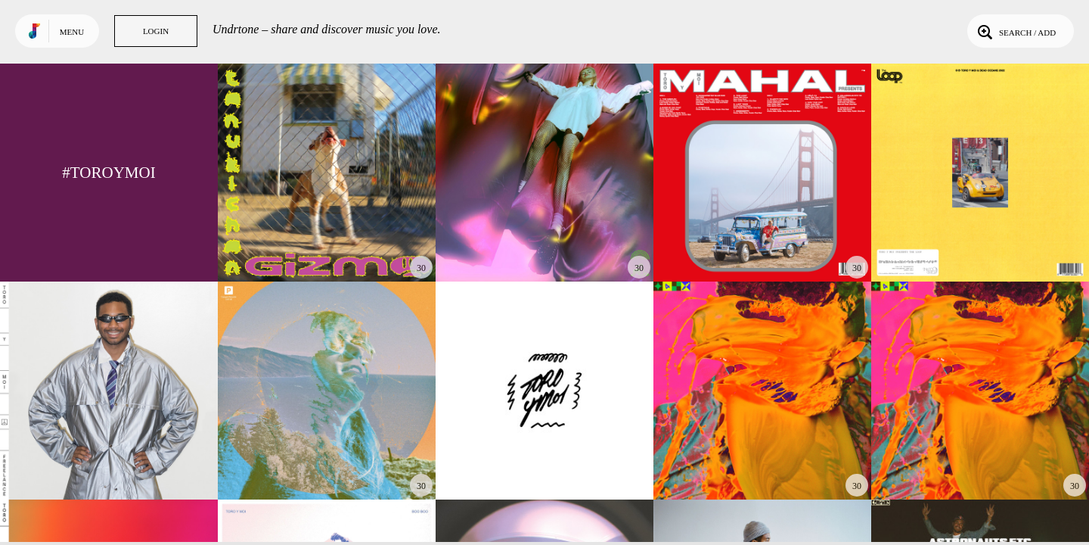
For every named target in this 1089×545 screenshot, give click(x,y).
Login (156, 31)
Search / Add (1015, 31)
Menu (72, 31)
